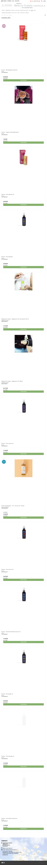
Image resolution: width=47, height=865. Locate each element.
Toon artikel (23, 80)
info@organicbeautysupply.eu (11, 849)
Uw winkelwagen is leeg (40, 5)
